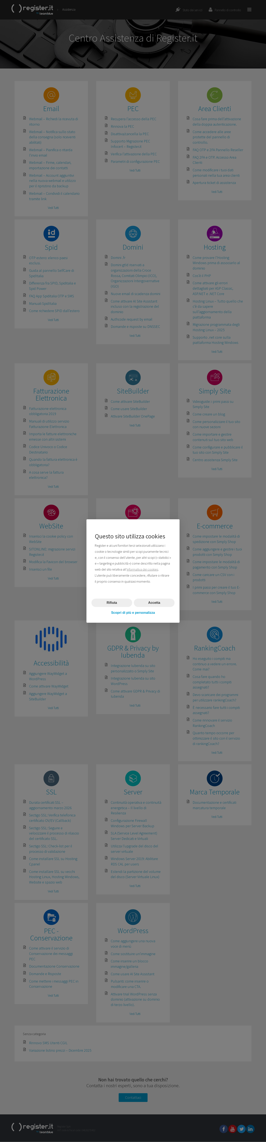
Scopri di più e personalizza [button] (133, 612)
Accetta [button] (154, 602)
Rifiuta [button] (112, 602)
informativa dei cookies (142, 569)
